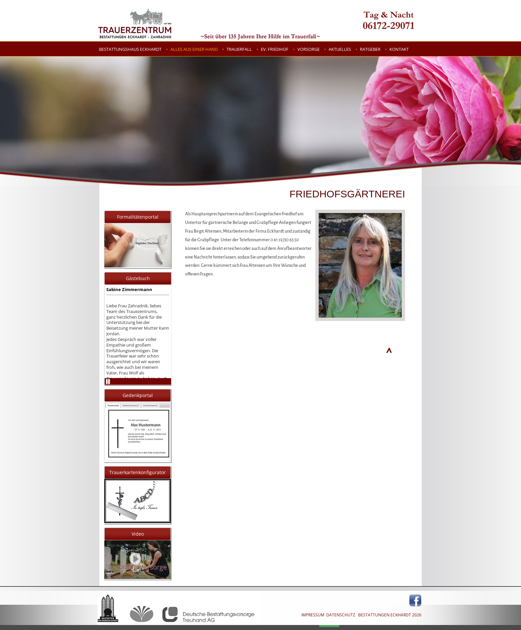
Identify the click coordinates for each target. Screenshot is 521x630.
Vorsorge (308, 49)
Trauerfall (239, 49)
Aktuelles (340, 49)
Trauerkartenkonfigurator (137, 472)
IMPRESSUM (312, 615)
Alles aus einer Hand (194, 49)
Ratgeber (370, 49)
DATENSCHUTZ (340, 615)
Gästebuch (138, 278)
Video (138, 534)
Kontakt (399, 49)
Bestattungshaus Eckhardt (130, 49)
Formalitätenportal (137, 217)
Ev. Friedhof (274, 49)
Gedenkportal (138, 395)
